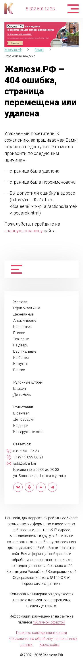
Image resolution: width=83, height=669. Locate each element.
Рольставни (23, 407)
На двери (20, 426)
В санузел (21, 413)
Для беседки (23, 419)
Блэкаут (19, 388)
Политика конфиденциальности (41, 633)
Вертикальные (24, 351)
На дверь (20, 345)
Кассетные (22, 327)
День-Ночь (22, 395)
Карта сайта (49, 644)
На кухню (20, 364)
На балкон (21, 357)
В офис (19, 370)
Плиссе (19, 333)
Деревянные (23, 314)
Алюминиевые (24, 320)
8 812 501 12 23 (40, 8)
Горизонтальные (26, 308)
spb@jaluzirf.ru (24, 463)
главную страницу (23, 230)
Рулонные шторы (28, 382)
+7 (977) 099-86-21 (28, 457)
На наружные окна (28, 432)
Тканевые (21, 339)
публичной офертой (49, 622)
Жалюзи (20, 302)
